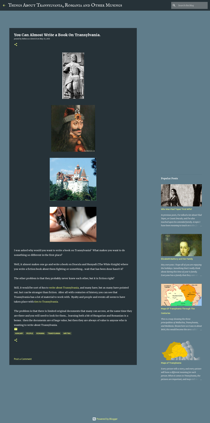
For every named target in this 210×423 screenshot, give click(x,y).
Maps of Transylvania (171, 363)
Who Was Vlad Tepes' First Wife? (176, 209)
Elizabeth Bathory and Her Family (177, 259)
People (29, 333)
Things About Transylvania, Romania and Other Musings (65, 5)
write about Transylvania (64, 287)
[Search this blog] (192, 5)
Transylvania (54, 333)
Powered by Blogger (105, 419)
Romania (40, 333)
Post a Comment (23, 359)
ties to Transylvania (46, 301)
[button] (16, 45)
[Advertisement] (73, 389)
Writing (67, 333)
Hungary (19, 333)
